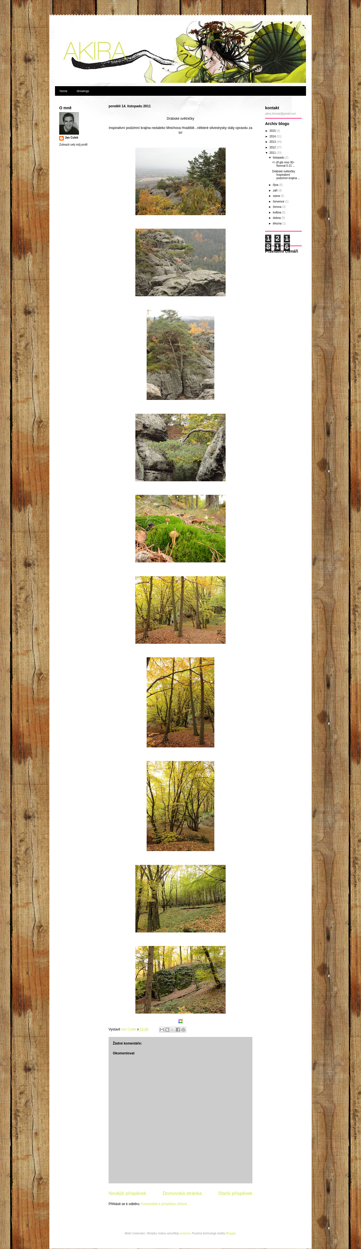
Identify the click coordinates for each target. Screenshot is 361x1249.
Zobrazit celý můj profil (73, 144)
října (276, 184)
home (64, 91)
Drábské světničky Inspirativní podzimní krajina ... (286, 175)
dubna (277, 217)
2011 (272, 152)
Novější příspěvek (127, 1193)
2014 (272, 136)
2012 (272, 147)
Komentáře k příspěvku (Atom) (164, 1204)
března (277, 223)
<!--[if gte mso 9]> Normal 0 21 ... (283, 164)
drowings (83, 91)
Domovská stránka (182, 1193)
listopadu (279, 157)
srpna (277, 195)
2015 (272, 130)
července (279, 201)
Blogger (230, 1233)
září (275, 190)
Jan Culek (71, 137)
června (277, 206)
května (277, 212)
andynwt (185, 1233)
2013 (272, 141)
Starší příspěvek (235, 1193)
